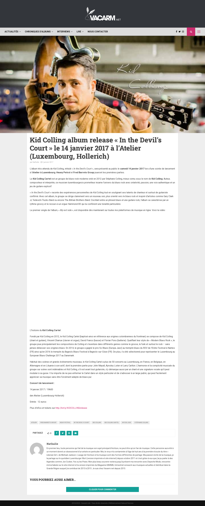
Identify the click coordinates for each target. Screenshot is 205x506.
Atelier (34, 422)
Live (79, 31)
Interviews (63, 31)
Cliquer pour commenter (102, 489)
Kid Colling (97, 422)
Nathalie (36, 162)
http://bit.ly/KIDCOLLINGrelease (71, 408)
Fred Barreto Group (48, 422)
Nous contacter (98, 31)
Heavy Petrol (65, 422)
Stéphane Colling (141, 422)
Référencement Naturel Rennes (121, 503)
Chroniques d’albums (38, 31)
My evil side (126, 422)
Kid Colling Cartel (112, 422)
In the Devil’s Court (81, 422)
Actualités (11, 31)
